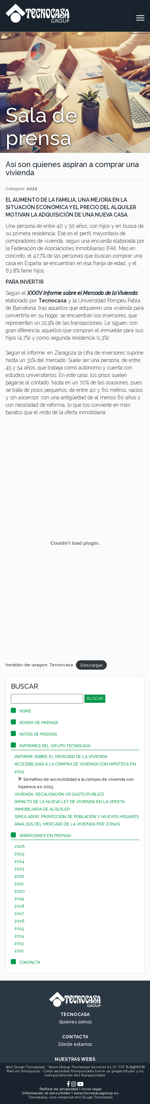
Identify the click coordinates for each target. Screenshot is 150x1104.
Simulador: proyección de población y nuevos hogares (77, 816)
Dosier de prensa (34, 722)
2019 (19, 898)
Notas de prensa (34, 734)
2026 (20, 846)
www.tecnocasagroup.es (96, 1093)
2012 (19, 951)
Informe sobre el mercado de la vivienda (61, 756)
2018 (20, 906)
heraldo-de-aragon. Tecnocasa (39, 664)
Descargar (91, 664)
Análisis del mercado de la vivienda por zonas (67, 824)
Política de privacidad (58, 1089)
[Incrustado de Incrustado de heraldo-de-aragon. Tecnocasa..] (75, 543)
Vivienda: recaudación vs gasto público (59, 794)
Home (21, 711)
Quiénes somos (75, 1022)
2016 (19, 921)
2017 (19, 913)
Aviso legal (92, 1089)
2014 (19, 936)
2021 (19, 883)
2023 (19, 868)
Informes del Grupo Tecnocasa (50, 745)
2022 (31, 188)
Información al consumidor (46, 1093)
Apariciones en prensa (41, 835)
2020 (20, 891)
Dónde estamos (75, 1044)
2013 (19, 943)
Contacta (25, 962)
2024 (19, 861)
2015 (19, 928)
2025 (20, 854)
